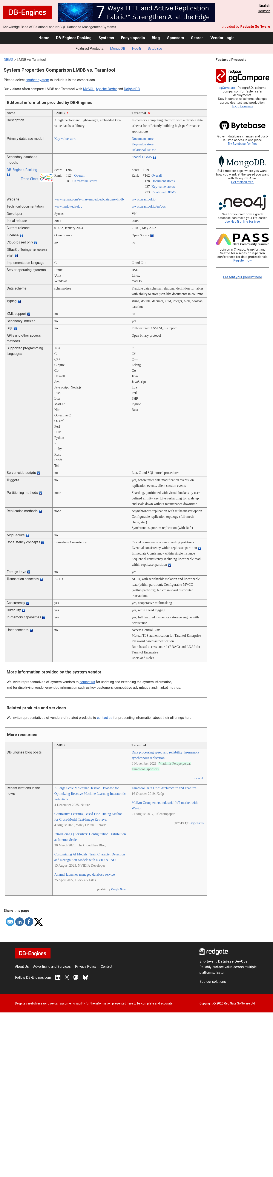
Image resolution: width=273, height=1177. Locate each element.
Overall (79, 175)
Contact (106, 966)
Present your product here (242, 277)
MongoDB (117, 48)
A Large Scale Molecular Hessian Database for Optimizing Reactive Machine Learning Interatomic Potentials (90, 793)
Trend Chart (29, 179)
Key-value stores (85, 181)
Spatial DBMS (142, 157)
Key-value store (65, 138)
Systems (106, 37)
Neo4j (136, 48)
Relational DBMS (144, 150)
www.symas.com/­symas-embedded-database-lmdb (89, 199)
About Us (22, 966)
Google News (118, 889)
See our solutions (212, 982)
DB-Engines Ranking (74, 37)
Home (43, 37)
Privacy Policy (86, 966)
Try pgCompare (242, 106)
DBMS (8, 60)
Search (197, 37)
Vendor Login (222, 37)
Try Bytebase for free (243, 144)
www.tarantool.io (143, 199)
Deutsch (264, 11)
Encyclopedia (133, 37)
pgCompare (227, 88)
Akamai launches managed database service (84, 874)
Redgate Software (255, 27)
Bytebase (155, 48)
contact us (87, 682)
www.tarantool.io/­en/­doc (149, 206)
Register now (242, 260)
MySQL (88, 89)
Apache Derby (106, 89)
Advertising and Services (52, 966)
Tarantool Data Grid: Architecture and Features (164, 788)
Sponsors (175, 37)
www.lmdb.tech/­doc (68, 206)
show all (199, 778)
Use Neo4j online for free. (243, 221)
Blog (156, 37)
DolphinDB (132, 89)
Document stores (163, 181)
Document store (142, 138)
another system (37, 80)
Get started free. (242, 182)
